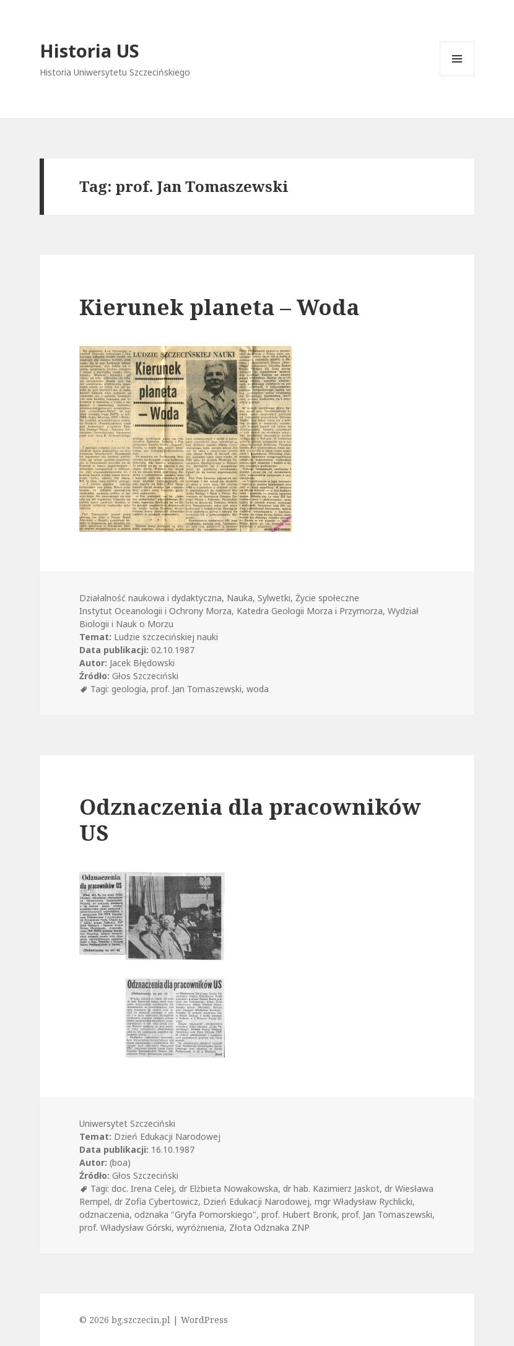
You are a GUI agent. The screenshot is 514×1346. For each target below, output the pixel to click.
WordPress (204, 1320)
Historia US (89, 50)
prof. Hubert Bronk (299, 1214)
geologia (128, 689)
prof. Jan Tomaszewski (196, 689)
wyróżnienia (200, 1227)
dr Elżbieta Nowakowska (228, 1188)
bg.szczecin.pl (140, 1320)
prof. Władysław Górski (125, 1227)
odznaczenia (104, 1214)
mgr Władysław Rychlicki (363, 1201)
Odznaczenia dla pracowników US (250, 819)
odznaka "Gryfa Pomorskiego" (195, 1214)
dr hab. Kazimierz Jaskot (331, 1188)
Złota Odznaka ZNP (269, 1227)
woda (257, 689)
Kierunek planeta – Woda (219, 306)
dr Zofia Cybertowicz (156, 1201)
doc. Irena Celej (142, 1188)
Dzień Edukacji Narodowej (256, 1201)
